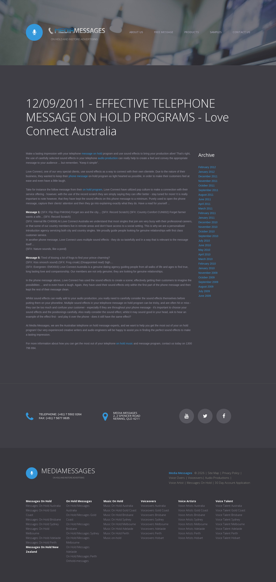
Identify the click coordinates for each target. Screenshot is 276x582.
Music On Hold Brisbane (118, 515)
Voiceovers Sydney (152, 519)
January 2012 (206, 171)
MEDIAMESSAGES (68, 470)
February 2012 (207, 167)
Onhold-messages (77, 561)
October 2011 (206, 185)
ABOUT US (136, 32)
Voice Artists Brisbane (191, 515)
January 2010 (206, 268)
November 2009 (208, 272)
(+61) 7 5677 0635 (58, 418)
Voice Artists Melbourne (193, 524)
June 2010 (204, 245)
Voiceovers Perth (151, 533)
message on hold (92, 153)
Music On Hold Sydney (117, 519)
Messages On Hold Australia (43, 506)
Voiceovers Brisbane (153, 515)
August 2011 (206, 194)
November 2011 (208, 180)
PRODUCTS (191, 32)
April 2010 (204, 254)
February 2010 (207, 263)
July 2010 (204, 240)
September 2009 (208, 282)
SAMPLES (216, 32)
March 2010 (205, 259)
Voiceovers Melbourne (154, 524)
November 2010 (208, 226)
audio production (108, 158)
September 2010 (208, 236)
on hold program (92, 189)
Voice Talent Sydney (228, 519)
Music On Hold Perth (116, 533)
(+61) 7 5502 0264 (69, 414)
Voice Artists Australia (191, 506)
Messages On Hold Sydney (42, 524)
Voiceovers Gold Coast (155, 510)
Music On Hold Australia (118, 506)
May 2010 (204, 249)
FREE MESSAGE (163, 32)
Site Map (213, 473)
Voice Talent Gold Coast (230, 510)
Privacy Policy (230, 473)
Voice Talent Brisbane (229, 515)
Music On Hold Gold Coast (120, 510)
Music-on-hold (112, 538)
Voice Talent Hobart (228, 538)
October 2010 (206, 231)
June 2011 (204, 199)
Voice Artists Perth (189, 533)
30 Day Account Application (232, 483)
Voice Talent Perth (227, 533)
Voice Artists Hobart (190, 538)
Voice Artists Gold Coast (193, 510)
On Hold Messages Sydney (82, 533)
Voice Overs (177, 478)
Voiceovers (195, 478)
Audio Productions (217, 478)
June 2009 (204, 295)
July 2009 (204, 291)
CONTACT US (241, 32)
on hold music (124, 343)
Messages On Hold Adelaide (43, 538)
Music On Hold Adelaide (118, 529)
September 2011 (208, 190)
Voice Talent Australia (229, 506)
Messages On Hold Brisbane (43, 519)
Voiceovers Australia (153, 506)
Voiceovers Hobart (152, 538)
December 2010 (208, 222)
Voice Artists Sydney (190, 519)
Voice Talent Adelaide (229, 529)
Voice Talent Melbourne (230, 524)
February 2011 (207, 213)
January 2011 (206, 217)
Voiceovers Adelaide (153, 529)
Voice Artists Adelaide (191, 529)
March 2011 (205, 208)
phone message (78, 176)
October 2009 (206, 277)
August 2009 (206, 286)
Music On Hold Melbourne (120, 524)
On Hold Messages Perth (81, 556)
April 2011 (204, 203)
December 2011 (208, 176)
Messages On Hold (199, 483)
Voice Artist (176, 483)
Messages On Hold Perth (41, 542)
